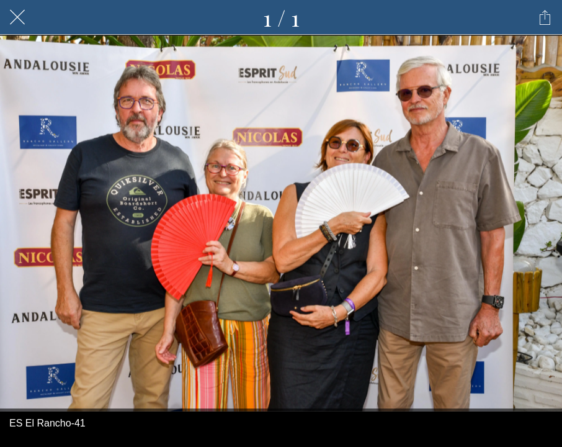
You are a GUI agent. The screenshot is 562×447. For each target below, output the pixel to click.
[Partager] (545, 17)
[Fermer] (17, 17)
